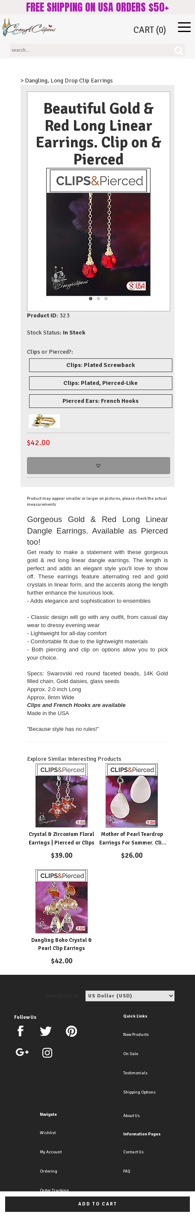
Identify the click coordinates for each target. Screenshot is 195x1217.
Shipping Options (139, 1092)
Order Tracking (54, 1190)
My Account (51, 1152)
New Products (136, 1034)
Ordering (48, 1171)
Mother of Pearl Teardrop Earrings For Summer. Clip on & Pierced (132, 842)
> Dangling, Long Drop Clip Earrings (67, 80)
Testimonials (135, 1073)
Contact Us (133, 1152)
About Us (131, 1115)
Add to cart (97, 1204)
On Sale (130, 1053)
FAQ (126, 1171)
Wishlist (48, 1132)
